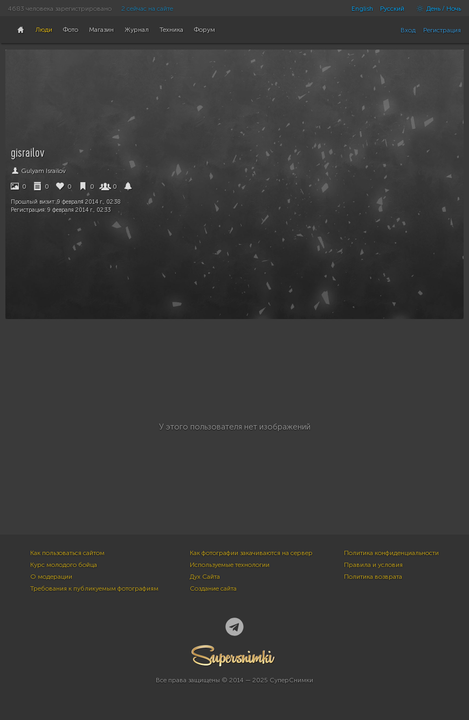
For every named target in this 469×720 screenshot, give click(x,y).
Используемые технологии (230, 565)
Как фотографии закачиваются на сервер (251, 553)
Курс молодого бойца (63, 565)
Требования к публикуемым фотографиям (94, 588)
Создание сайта (213, 588)
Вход (408, 30)
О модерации (51, 576)
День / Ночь (436, 8)
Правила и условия (373, 565)
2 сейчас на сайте (147, 8)
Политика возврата (373, 576)
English (362, 8)
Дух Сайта (205, 576)
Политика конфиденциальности (391, 553)
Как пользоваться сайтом (67, 553)
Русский (392, 8)
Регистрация (442, 30)
